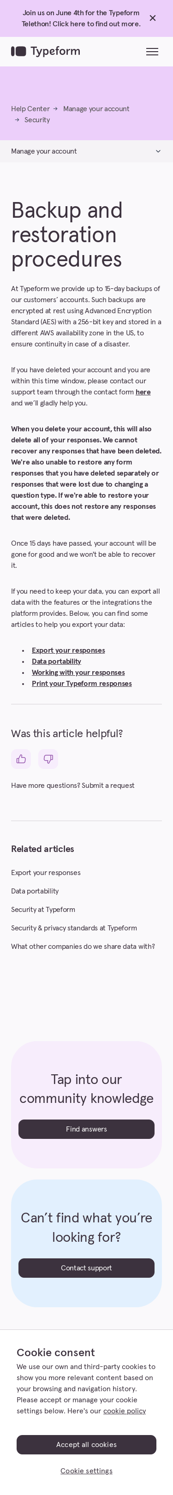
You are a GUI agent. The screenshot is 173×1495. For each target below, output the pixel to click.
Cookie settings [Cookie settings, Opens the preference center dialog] (86, 1471)
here (143, 392)
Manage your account (96, 109)
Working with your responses (78, 672)
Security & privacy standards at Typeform (74, 928)
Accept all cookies (86, 1444)
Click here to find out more (95, 24)
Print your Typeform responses (82, 683)
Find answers (86, 1129)
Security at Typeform (43, 909)
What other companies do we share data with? (83, 946)
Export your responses (68, 650)
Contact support (86, 1268)
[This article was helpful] (21, 759)
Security (36, 120)
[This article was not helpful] (48, 759)
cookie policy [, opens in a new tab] (124, 1411)
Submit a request (108, 785)
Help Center (30, 109)
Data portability (56, 661)
